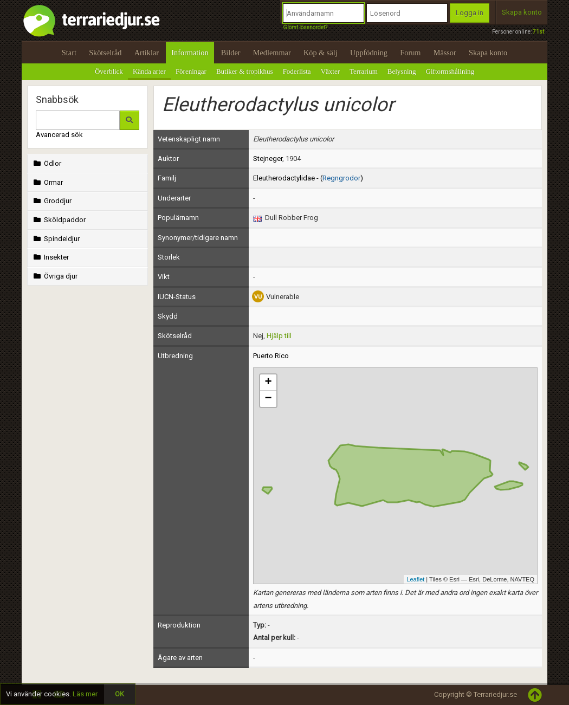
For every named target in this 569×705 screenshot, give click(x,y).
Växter (330, 71)
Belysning (401, 71)
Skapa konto (522, 12)
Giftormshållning (450, 71)
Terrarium (364, 71)
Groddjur (51, 201)
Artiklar (146, 52)
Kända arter (149, 71)
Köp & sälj (320, 52)
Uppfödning (368, 52)
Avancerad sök (59, 135)
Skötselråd (105, 52)
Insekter (50, 257)
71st (538, 32)
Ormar (47, 182)
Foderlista (297, 71)
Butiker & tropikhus (244, 71)
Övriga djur (54, 276)
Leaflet (415, 579)
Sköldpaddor (58, 220)
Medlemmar (272, 52)
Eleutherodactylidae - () (308, 178)
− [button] (267, 399)
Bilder (231, 52)
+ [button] (267, 382)
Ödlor (46, 163)
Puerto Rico (271, 356)
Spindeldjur (55, 239)
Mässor (445, 52)
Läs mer (85, 694)
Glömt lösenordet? (305, 27)
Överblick (109, 71)
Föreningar (191, 71)
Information (189, 52)
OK (119, 694)
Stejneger (267, 158)
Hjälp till (279, 336)
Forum (410, 52)
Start (69, 52)
